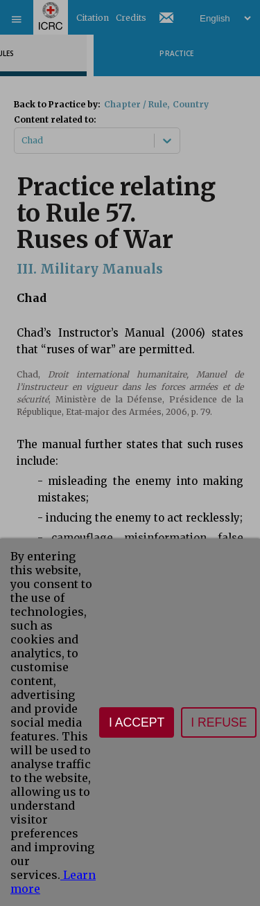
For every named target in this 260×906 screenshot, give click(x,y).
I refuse (219, 722)
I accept (136, 722)
